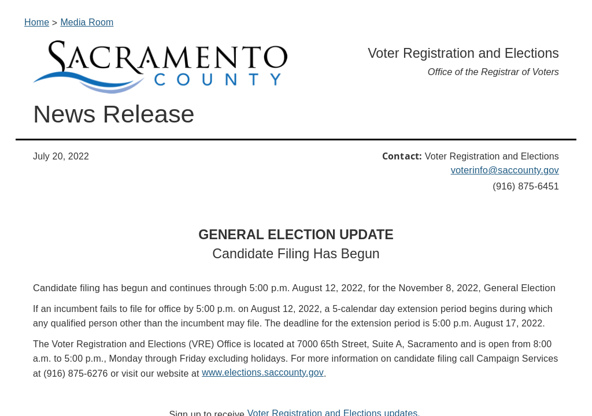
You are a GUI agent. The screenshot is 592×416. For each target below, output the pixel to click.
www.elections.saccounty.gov (263, 372)
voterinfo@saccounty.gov (505, 170)
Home (36, 22)
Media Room (86, 22)
